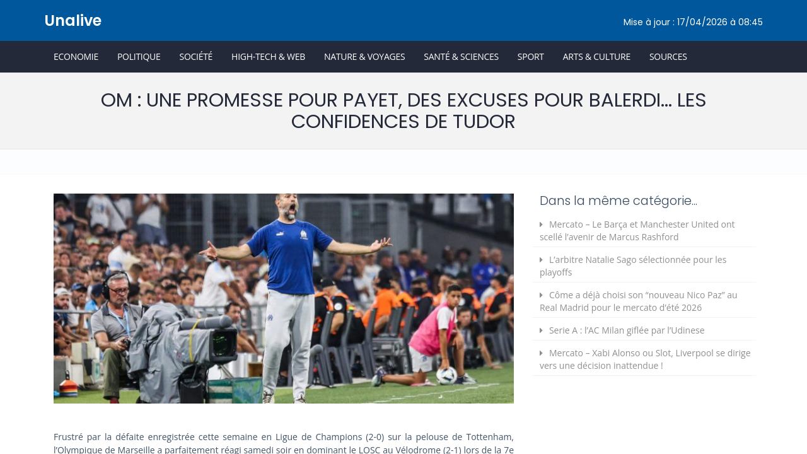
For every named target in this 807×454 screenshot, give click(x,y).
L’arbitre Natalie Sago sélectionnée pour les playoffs (633, 265)
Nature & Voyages (364, 56)
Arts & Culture (596, 56)
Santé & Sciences (461, 56)
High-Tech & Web (268, 56)
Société (195, 56)
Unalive (73, 20)
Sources (668, 56)
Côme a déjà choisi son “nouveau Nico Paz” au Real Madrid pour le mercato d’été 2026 (639, 301)
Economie (76, 56)
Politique (139, 56)
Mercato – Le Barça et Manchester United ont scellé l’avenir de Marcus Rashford (637, 230)
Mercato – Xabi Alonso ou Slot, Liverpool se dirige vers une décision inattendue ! (645, 359)
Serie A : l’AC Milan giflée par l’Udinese (627, 330)
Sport (531, 56)
